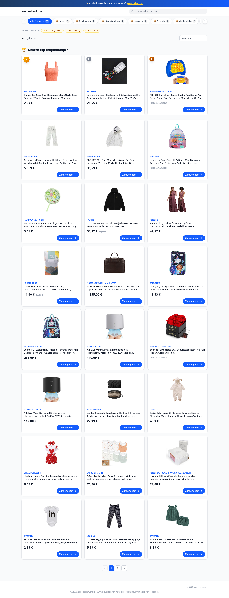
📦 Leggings (139, 21)
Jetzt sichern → (135, 3)
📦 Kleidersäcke (185, 21)
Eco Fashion (91, 30)
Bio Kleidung (73, 30)
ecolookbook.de (32, 11)
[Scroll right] (205, 21)
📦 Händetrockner (112, 21)
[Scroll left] (24, 21)
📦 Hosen (62, 21)
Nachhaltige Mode (52, 30)
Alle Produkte (39, 21)
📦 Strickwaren (85, 21)
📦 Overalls (161, 21)
